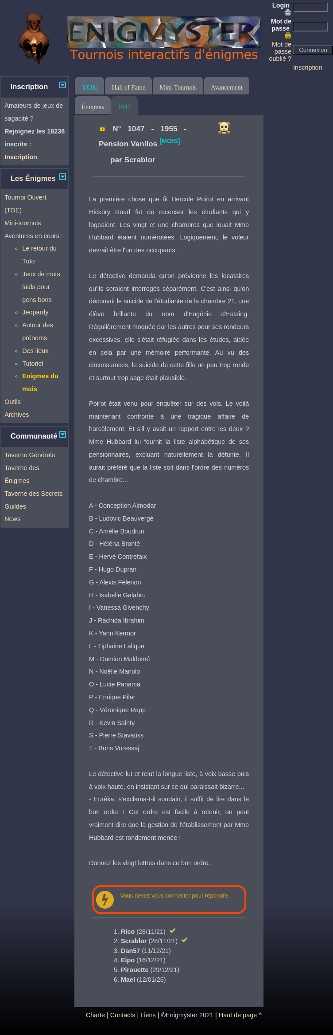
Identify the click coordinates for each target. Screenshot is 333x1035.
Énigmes (92, 106)
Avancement (227, 87)
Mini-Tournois (178, 87)
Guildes (15, 506)
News (12, 518)
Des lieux (35, 350)
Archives (16, 414)
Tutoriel (32, 363)
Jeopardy (35, 312)
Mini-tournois (22, 223)
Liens (147, 1015)
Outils (12, 401)
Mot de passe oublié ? (280, 51)
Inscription (307, 67)
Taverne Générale (29, 455)
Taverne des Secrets (33, 493)
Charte (95, 1015)
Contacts (123, 1015)
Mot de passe (281, 28)
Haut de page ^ (240, 1015)
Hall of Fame (128, 87)
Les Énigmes (33, 178)
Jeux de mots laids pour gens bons (41, 287)
